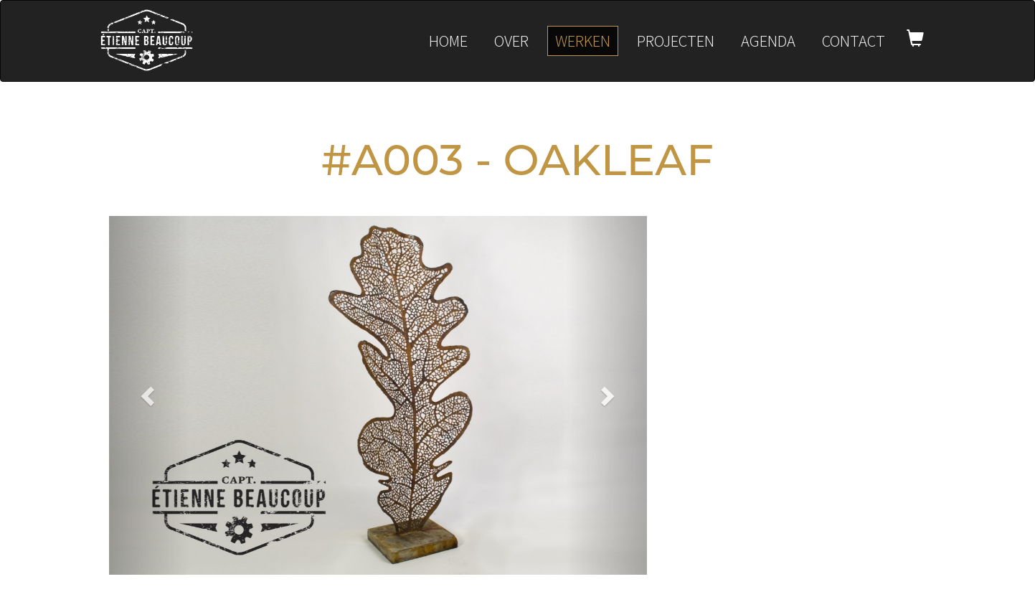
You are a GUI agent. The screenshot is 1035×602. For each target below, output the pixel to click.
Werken (582, 40)
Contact (853, 40)
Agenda (768, 40)
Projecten (675, 40)
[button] (149, 395)
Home (448, 40)
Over (511, 40)
